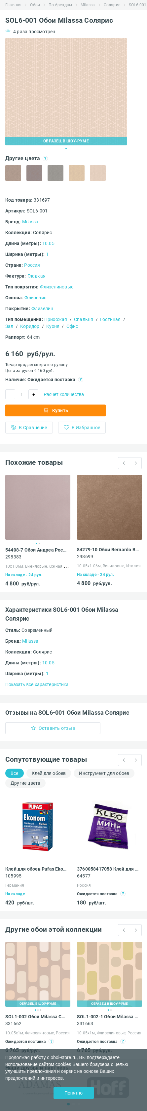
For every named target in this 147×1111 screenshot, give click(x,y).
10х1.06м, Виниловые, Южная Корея (40, 566)
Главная (13, 5)
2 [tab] (39, 543)
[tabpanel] (66, 91)
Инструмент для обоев (104, 773)
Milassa (88, 5)
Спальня (83, 319)
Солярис (112, 5)
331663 (85, 1023)
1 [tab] (66, 148)
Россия (32, 265)
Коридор (29, 326)
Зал (9, 326)
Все (14, 773)
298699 (85, 556)
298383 (13, 556)
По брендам (60, 5)
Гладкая (36, 276)
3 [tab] (40, 1010)
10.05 (48, 243)
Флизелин (35, 297)
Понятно (73, 1093)
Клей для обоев (49, 773)
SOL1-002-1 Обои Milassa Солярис (108, 1016)
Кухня (52, 326)
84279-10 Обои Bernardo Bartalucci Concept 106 (108, 549)
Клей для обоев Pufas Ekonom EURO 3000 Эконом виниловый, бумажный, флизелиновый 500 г (36, 869)
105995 (13, 875)
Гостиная (110, 319)
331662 (13, 1023)
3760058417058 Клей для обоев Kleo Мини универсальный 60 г (108, 869)
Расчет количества (64, 394)
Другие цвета (25, 783)
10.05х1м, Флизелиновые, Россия (37, 1033)
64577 (84, 875)
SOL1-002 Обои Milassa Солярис (36, 1016)
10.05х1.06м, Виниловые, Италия (109, 566)
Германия (14, 885)
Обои (35, 5)
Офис (72, 326)
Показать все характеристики (36, 684)
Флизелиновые (56, 286)
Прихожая (55, 319)
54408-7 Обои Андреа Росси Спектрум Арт (36, 550)
